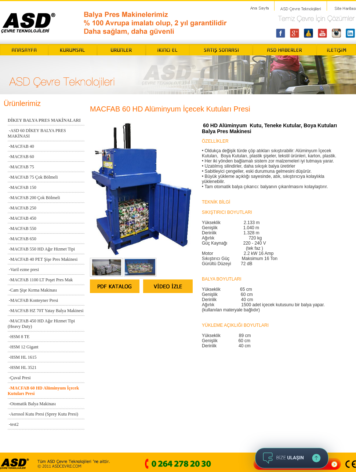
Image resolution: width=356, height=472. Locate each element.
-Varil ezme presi (23, 269)
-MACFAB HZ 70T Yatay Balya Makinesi (46, 310)
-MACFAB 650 (22, 238)
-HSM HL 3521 (22, 367)
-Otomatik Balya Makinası (32, 403)
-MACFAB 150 (22, 187)
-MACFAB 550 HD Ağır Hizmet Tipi (41, 249)
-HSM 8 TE (18, 336)
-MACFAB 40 (21, 146)
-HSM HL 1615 (22, 357)
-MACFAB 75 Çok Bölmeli (33, 177)
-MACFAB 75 (21, 166)
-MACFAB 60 (21, 156)
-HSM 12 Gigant (23, 347)
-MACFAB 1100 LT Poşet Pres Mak (40, 279)
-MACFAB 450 (22, 218)
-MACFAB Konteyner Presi (33, 300)
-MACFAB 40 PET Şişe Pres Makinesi (42, 259)
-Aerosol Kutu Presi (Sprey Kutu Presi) (43, 414)
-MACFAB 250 (22, 208)
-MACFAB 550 (22, 228)
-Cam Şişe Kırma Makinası (32, 290)
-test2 (13, 424)
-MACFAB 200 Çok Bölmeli (34, 197)
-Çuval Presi (19, 377)
